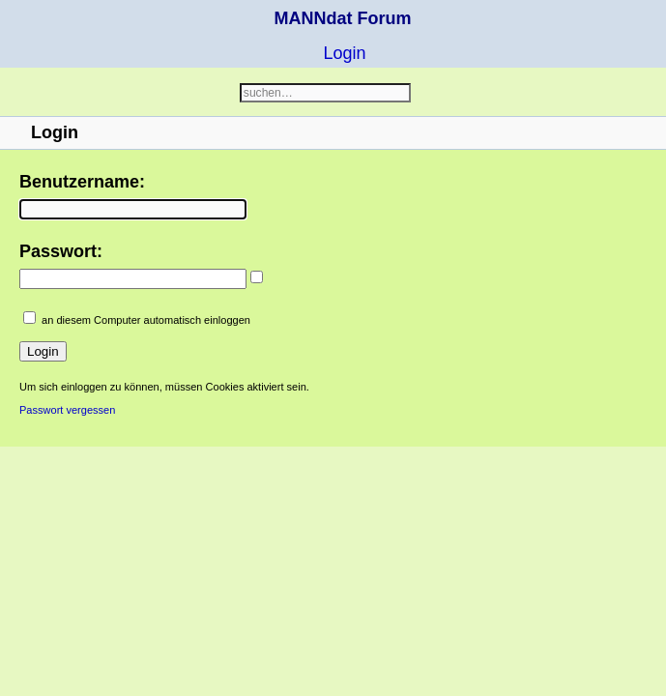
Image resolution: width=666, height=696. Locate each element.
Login (344, 53)
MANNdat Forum (343, 18)
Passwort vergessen (67, 410)
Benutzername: (82, 181)
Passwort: (60, 251)
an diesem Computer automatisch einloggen (146, 320)
